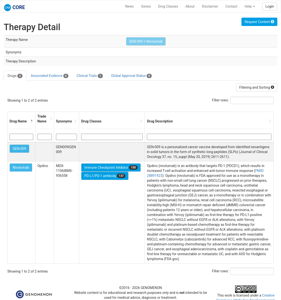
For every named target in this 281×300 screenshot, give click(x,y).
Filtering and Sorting (256, 87)
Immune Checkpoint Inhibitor (111, 167)
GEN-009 (19, 149)
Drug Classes (168, 6)
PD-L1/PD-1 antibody (104, 176)
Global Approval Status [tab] (131, 76)
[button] (31, 121)
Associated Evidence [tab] (49, 76)
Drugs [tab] (15, 76)
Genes (146, 6)
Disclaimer (210, 6)
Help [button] (250, 6)
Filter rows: (220, 100)
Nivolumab (21, 167)
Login (269, 6)
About (190, 6)
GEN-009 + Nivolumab (146, 41)
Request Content (259, 22)
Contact (231, 6)
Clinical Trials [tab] (90, 76)
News (129, 6)
